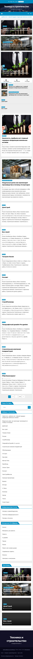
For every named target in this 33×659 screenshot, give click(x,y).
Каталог (4, 527)
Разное (3, 205)
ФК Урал (4, 484)
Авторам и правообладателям (10, 511)
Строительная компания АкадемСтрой (12, 446)
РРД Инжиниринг (8, 376)
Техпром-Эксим (8, 257)
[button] (28, 13)
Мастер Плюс (5, 460)
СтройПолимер (8, 302)
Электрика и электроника (8, 558)
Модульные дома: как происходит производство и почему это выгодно (16, 45)
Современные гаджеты (8, 551)
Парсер (4, 541)
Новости (4, 534)
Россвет (5, 277)
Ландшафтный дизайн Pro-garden (15, 324)
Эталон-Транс (6, 467)
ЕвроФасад (5, 464)
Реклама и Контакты (7, 518)
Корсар (4, 495)
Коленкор (4, 491)
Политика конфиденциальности (10, 514)
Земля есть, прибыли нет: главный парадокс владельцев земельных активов (15, 30)
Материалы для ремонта (7, 180)
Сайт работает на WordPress (9, 649)
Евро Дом (4, 457)
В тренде (27, 81)
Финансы (5, 26)
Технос (4, 498)
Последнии (6, 81)
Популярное (17, 81)
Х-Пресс (4, 488)
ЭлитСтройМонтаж (7, 474)
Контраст (4, 471)
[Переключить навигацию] (31, 14)
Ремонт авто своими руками (9, 548)
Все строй (4, 108)
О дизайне (5, 537)
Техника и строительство (16, 6)
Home (2, 652)
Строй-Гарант (5, 502)
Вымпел (4, 481)
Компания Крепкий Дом (8, 478)
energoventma (7, 47)
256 (20, 396)
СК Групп (4, 453)
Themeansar (27, 649)
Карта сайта (20, 652)
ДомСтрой (4, 101)
